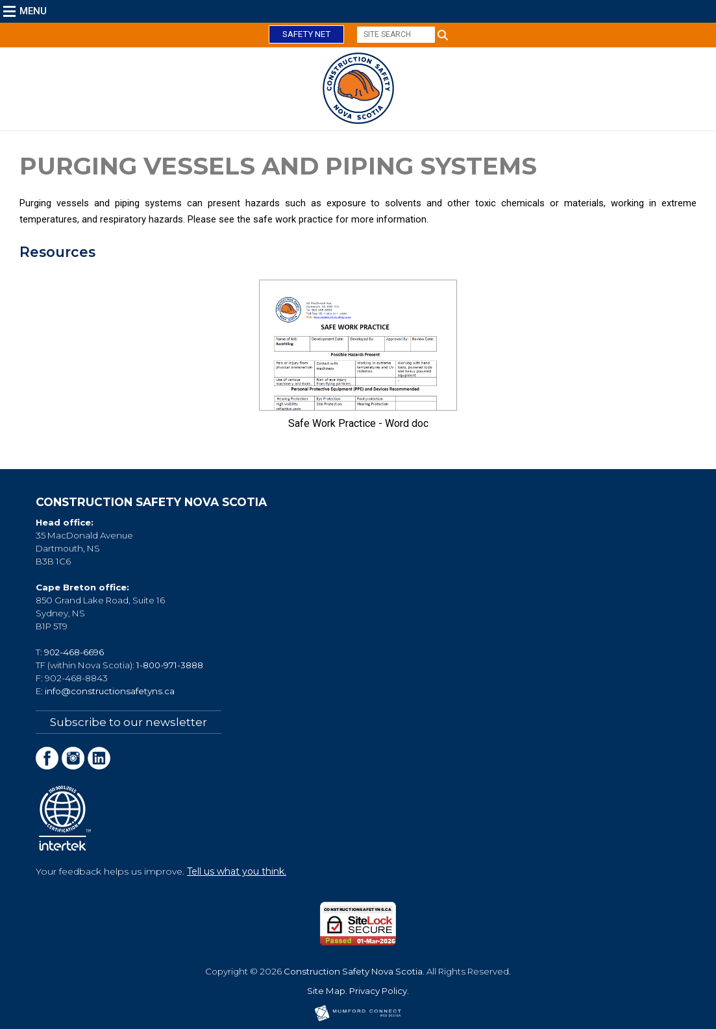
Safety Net (306, 34)
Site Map (326, 991)
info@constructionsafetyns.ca (110, 691)
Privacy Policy (378, 991)
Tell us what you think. (236, 871)
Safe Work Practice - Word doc (358, 423)
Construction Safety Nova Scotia (353, 971)
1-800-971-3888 (169, 665)
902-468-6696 (74, 652)
